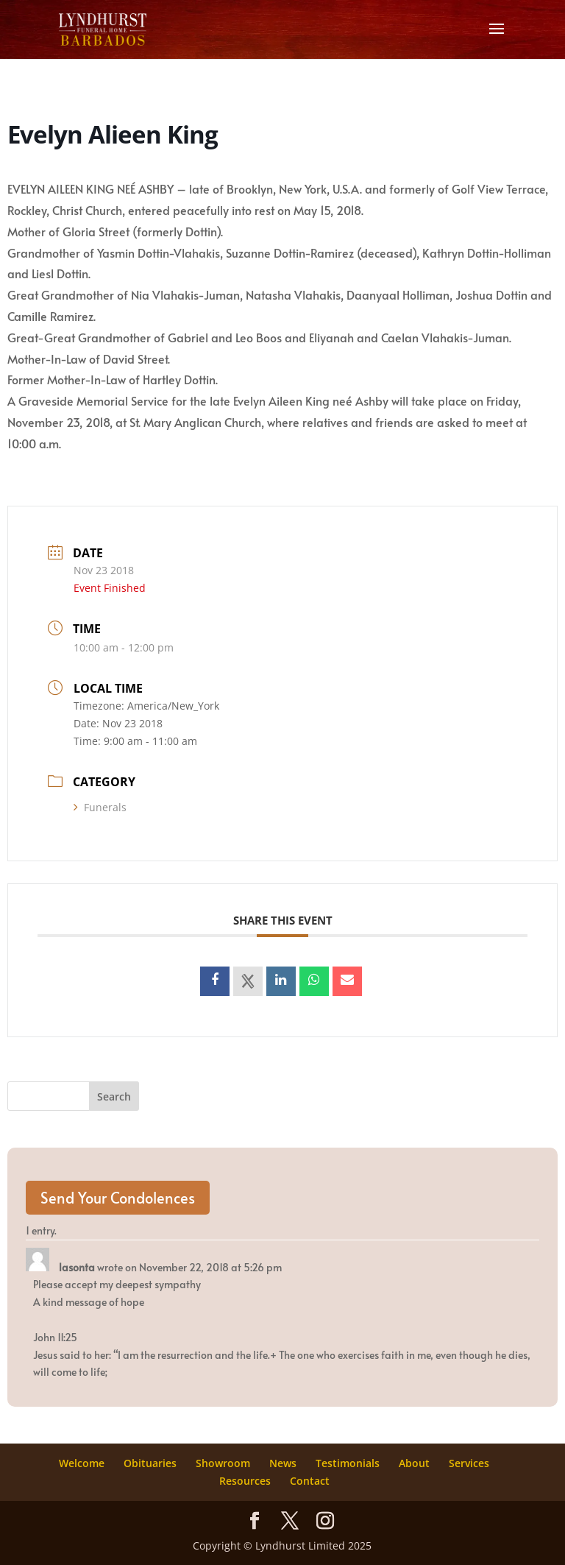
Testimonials (348, 1463)
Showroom (223, 1463)
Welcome (81, 1463)
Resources (245, 1481)
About (414, 1463)
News (282, 1463)
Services (469, 1463)
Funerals (100, 807)
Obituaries (150, 1463)
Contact (310, 1481)
